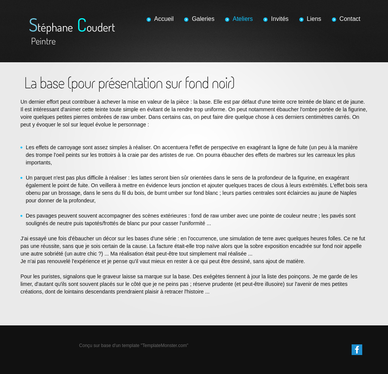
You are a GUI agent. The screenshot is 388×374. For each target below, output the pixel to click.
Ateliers (243, 19)
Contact (350, 19)
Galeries (203, 19)
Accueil (164, 19)
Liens (314, 19)
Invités (279, 19)
